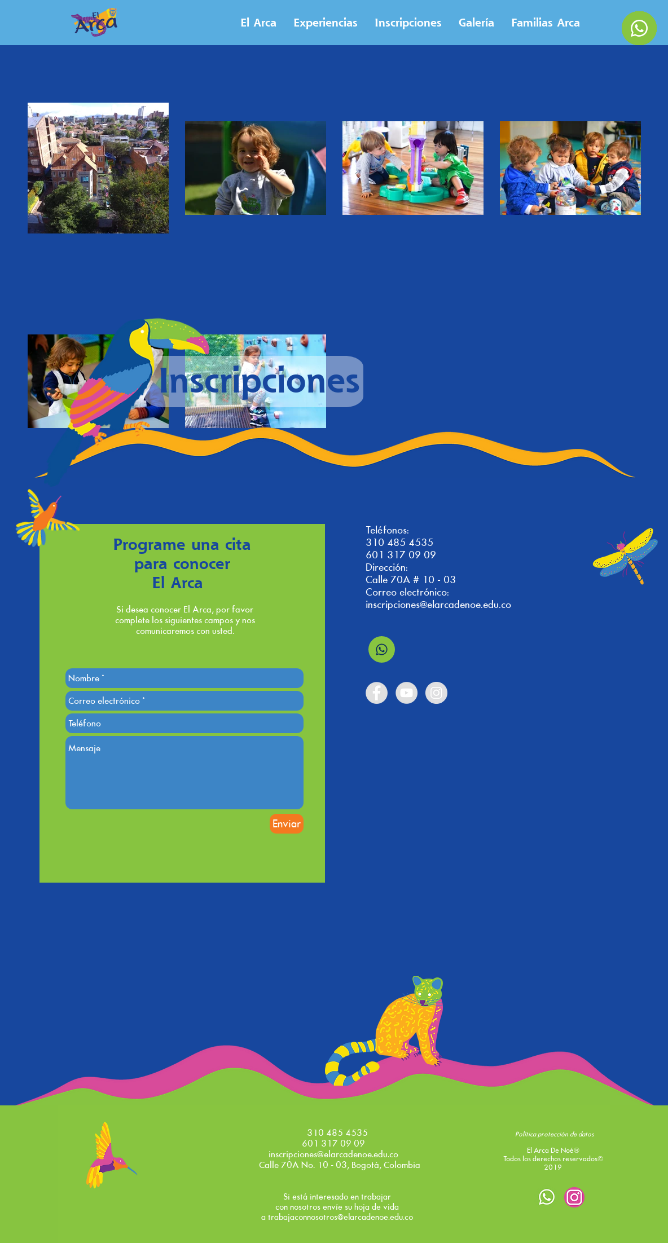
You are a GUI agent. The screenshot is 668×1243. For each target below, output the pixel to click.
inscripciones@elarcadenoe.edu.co (438, 604)
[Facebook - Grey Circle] (377, 693)
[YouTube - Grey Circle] (406, 693)
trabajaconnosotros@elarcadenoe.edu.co (340, 1217)
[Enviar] (287, 824)
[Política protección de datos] (554, 1134)
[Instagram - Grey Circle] (436, 693)
